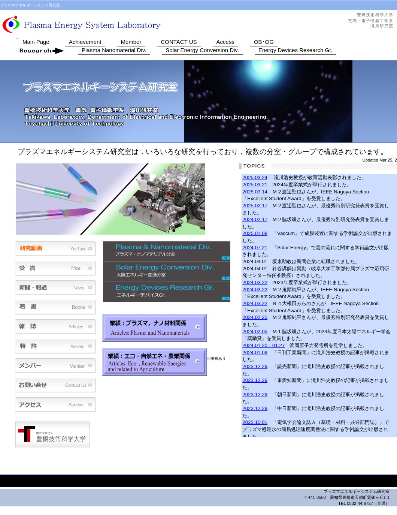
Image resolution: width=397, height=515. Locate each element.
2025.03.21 (254, 184)
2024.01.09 (254, 352)
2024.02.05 (254, 331)
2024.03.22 (254, 282)
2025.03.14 (254, 192)
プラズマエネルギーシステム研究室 (121, 23)
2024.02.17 (254, 219)
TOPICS (254, 166)
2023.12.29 (254, 366)
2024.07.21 (254, 247)
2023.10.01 (254, 422)
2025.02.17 (254, 205)
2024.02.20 (254, 317)
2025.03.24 (254, 177)
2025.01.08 (254, 233)
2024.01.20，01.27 (263, 345)
